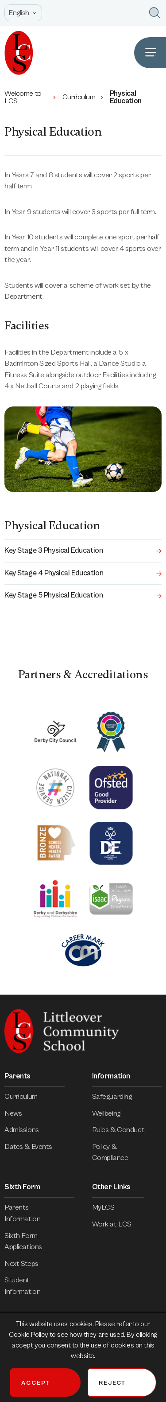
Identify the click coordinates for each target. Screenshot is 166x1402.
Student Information (39, 1286)
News (19, 1113)
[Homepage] (16, 53)
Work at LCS (118, 1224)
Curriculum (83, 97)
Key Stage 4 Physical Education (83, 573)
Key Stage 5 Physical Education (83, 595)
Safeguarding (118, 1096)
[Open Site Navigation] (150, 52)
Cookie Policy (29, 1335)
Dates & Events (34, 1146)
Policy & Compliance (127, 1152)
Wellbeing (112, 1113)
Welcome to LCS (30, 97)
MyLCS (109, 1207)
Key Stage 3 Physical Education (83, 550)
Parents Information (39, 1213)
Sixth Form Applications (39, 1241)
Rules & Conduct (124, 1129)
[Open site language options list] (23, 12)
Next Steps (27, 1263)
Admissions (27, 1129)
